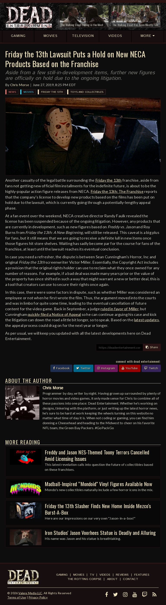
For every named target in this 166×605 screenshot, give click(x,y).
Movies (29, 92)
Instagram (106, 368)
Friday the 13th (52, 92)
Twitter (83, 368)
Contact (130, 579)
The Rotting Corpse (84, 579)
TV (92, 575)
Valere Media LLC (30, 593)
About (112, 579)
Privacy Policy (38, 597)
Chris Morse (19, 85)
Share (152, 347)
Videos (104, 575)
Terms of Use (16, 597)
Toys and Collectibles (86, 92)
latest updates (146, 319)
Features (141, 575)
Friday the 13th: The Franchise (117, 191)
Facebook (61, 368)
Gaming (62, 575)
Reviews (122, 575)
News (12, 92)
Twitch (151, 368)
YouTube (130, 368)
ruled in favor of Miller (120, 308)
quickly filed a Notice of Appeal (54, 314)
